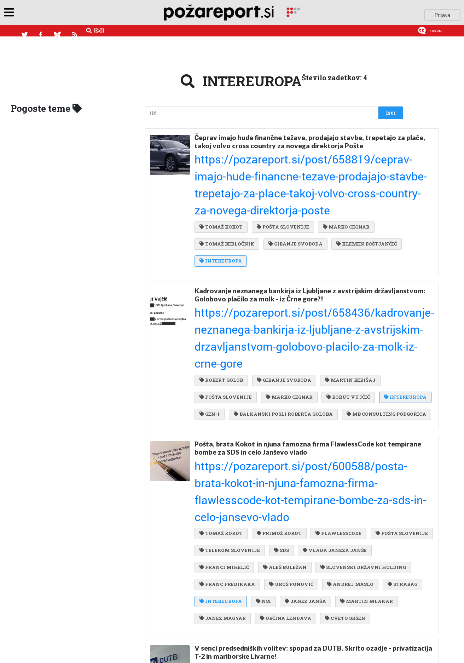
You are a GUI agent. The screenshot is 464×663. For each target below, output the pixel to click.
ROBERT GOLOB (221, 259)
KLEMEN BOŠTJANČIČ (229, 197)
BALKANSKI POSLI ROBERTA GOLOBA (335, 287)
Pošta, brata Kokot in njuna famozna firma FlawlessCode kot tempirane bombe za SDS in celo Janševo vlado (291, 333)
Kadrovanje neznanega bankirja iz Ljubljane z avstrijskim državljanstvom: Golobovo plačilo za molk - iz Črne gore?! (285, 228)
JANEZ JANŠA (302, 436)
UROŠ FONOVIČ (221, 422)
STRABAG (329, 422)
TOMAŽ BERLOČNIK (226, 182)
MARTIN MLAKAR (361, 436)
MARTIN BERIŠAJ (346, 259)
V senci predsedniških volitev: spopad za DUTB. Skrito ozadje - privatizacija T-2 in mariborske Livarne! (293, 482)
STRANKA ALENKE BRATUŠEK (240, 643)
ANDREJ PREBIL (273, 542)
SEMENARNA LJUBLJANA (289, 556)
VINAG (210, 614)
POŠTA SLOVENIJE (281, 168)
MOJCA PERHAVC (260, 614)
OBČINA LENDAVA (283, 451)
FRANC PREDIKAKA (325, 408)
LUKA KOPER (356, 556)
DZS (273, 571)
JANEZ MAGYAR (222, 451)
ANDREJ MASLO (279, 422)
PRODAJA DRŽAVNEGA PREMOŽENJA (340, 513)
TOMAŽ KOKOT (221, 168)
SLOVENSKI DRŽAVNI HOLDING (242, 408)
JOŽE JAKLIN (219, 528)
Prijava (442, 13)
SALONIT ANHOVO (226, 571)
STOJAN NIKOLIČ (321, 614)
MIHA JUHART (323, 528)
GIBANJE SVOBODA (294, 182)
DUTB (209, 513)
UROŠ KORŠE (283, 585)
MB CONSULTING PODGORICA (239, 302)
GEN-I (264, 287)
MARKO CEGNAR (342, 168)
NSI (261, 436)
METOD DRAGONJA (332, 628)
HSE (301, 643)
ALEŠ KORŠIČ (270, 528)
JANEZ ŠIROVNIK (338, 585)
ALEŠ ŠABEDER (220, 556)
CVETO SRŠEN (341, 451)
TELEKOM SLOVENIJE (294, 379)
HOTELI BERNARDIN (336, 542)
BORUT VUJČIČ (344, 273)
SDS (344, 379)
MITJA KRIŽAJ (275, 599)
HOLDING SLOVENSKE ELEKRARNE (245, 628)
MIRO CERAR (218, 542)
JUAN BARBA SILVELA (340, 599)
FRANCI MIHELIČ (300, 393)
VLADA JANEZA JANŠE (231, 393)
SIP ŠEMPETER (220, 599)
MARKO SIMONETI (225, 585)
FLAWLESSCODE (335, 365)
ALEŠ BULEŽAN (359, 393)
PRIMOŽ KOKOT (277, 365)
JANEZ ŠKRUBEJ (255, 513)
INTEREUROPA (293, 197)
